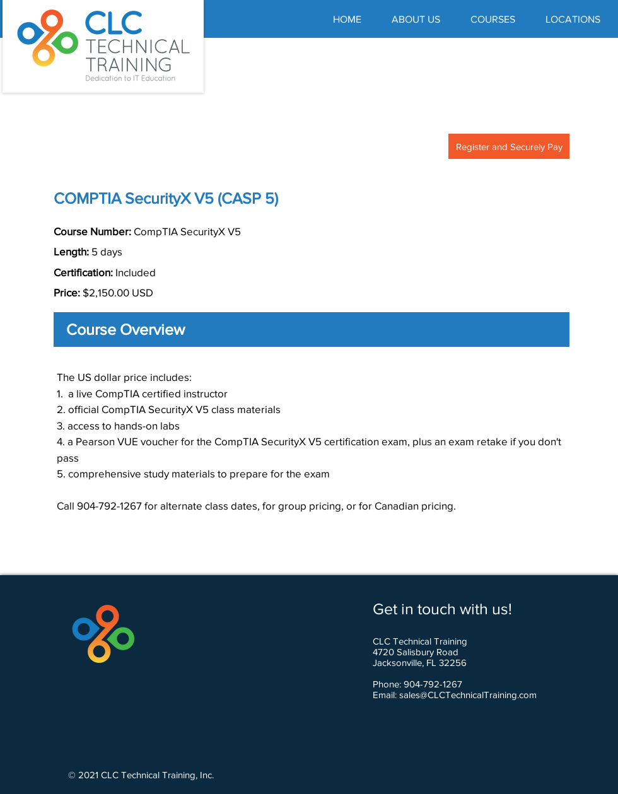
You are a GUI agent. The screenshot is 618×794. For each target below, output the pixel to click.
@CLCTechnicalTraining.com (478, 694)
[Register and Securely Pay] (508, 146)
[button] (492, 19)
